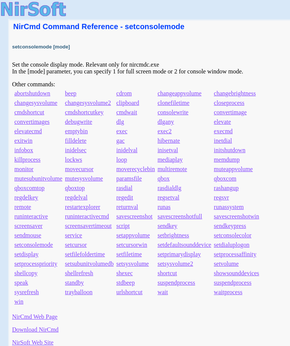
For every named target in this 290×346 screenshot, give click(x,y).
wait (162, 292)
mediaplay (170, 159)
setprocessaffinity (235, 254)
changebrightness (235, 93)
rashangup (226, 188)
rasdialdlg (169, 188)
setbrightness (173, 235)
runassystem (229, 207)
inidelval (126, 150)
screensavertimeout (88, 226)
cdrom (124, 93)
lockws (73, 159)
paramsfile (129, 178)
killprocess (27, 159)
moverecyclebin (135, 169)
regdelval (76, 197)
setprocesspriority (35, 263)
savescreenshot (134, 216)
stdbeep (125, 282)
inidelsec (75, 150)
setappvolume (133, 235)
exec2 (164, 131)
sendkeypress (230, 226)
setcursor (76, 245)
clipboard (127, 103)
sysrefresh (26, 292)
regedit (124, 197)
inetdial (223, 140)
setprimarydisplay (179, 254)
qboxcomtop (29, 188)
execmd (223, 131)
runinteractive (31, 216)
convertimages (31, 121)
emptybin (76, 131)
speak (21, 282)
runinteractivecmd (87, 216)
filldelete (75, 140)
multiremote (172, 169)
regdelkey (26, 197)
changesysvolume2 (88, 103)
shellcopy (25, 273)
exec (121, 131)
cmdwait (126, 112)
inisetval (167, 150)
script (123, 226)
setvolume (226, 263)
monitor (24, 169)
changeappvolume (179, 93)
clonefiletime (173, 103)
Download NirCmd (35, 329)
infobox (23, 150)
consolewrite (172, 112)
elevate (222, 121)
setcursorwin (131, 245)
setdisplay (26, 254)
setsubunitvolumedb (89, 263)
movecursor (79, 169)
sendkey (167, 226)
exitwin (23, 140)
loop (121, 159)
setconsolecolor (232, 235)
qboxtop (75, 188)
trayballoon (79, 292)
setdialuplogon (231, 245)
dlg (120, 121)
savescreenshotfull (179, 216)
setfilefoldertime (85, 254)
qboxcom (225, 178)
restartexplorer (82, 207)
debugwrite (78, 121)
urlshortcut (129, 292)
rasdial (124, 188)
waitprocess (228, 292)
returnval (127, 207)
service (73, 235)
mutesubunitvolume (38, 178)
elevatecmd (28, 131)
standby (74, 282)
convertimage (230, 112)
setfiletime (129, 254)
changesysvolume (35, 103)
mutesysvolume (84, 178)
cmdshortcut (29, 112)
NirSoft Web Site (33, 342)
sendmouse (27, 235)
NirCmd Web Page (34, 316)
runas (164, 207)
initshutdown (229, 150)
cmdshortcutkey (84, 112)
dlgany (165, 121)
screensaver (28, 226)
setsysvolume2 (175, 263)
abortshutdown (32, 93)
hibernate (168, 140)
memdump (226, 159)
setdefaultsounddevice (184, 245)
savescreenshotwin (236, 216)
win (18, 301)
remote (22, 207)
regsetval (168, 197)
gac (120, 140)
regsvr (221, 197)
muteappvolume (233, 169)
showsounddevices (236, 273)
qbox (163, 178)
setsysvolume (132, 263)
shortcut (167, 273)
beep (70, 93)
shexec (124, 273)
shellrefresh (79, 273)
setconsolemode (33, 245)
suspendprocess (176, 282)
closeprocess (229, 103)
